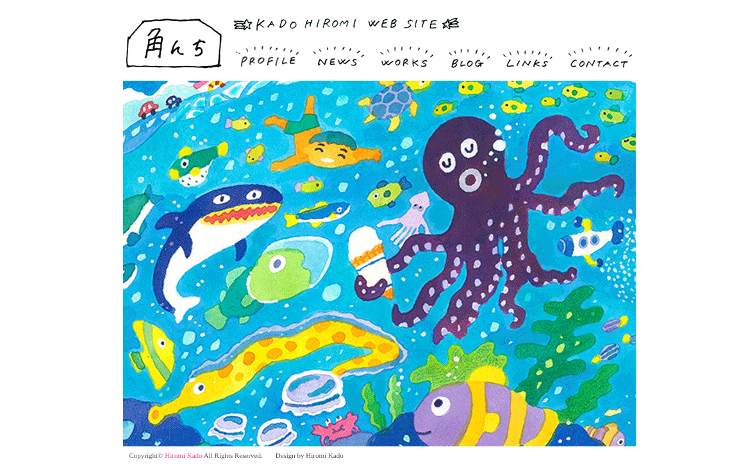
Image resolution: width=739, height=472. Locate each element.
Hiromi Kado (183, 455)
